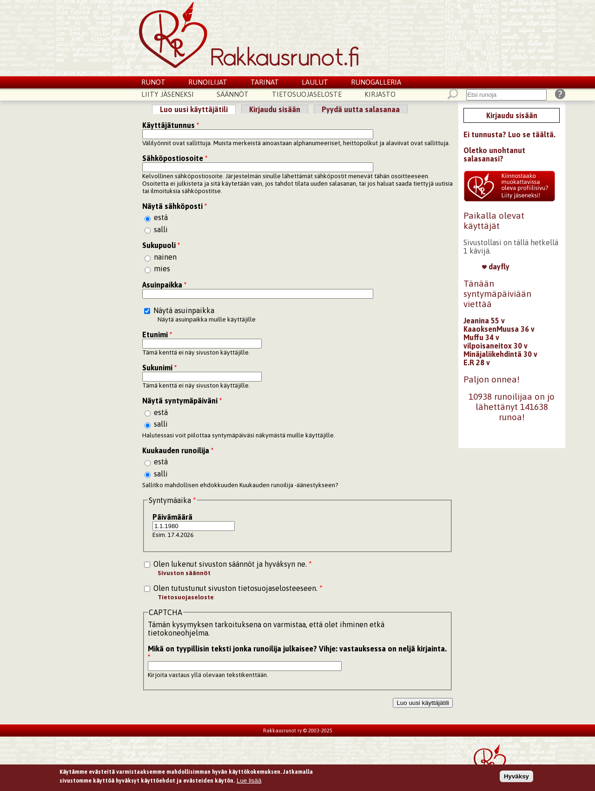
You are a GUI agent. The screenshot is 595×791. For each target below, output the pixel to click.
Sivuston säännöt (184, 572)
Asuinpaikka (164, 285)
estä (161, 217)
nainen (165, 257)
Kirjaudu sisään (274, 109)
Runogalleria (376, 82)
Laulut (315, 82)
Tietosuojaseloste (307, 94)
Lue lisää (249, 781)
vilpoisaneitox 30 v (495, 346)
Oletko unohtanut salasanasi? (494, 154)
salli (161, 229)
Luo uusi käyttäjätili (198, 109)
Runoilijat (207, 82)
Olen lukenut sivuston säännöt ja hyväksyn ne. (232, 564)
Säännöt (233, 94)
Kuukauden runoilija (177, 450)
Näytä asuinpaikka (183, 310)
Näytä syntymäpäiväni (182, 400)
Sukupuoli (161, 245)
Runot (153, 82)
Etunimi (157, 334)
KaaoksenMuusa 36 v (499, 329)
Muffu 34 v (481, 337)
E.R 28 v (476, 362)
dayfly (495, 266)
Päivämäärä (172, 517)
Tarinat (265, 82)
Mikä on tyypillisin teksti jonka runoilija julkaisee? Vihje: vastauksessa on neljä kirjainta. (297, 652)
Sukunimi (159, 367)
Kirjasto (380, 94)
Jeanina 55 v (484, 320)
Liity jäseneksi (167, 94)
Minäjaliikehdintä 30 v (500, 354)
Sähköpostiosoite (174, 158)
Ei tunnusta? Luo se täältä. (509, 134)
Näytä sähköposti (174, 206)
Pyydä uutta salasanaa (361, 109)
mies (162, 268)
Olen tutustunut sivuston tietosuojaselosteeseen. (238, 588)
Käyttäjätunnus (170, 125)
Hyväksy (516, 776)
